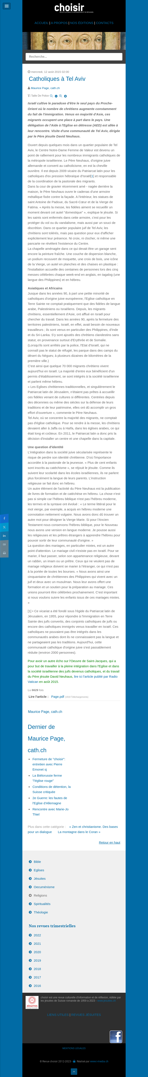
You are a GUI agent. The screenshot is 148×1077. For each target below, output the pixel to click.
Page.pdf (58, 696)
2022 (37, 935)
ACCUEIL (42, 23)
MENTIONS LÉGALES (74, 1048)
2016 (37, 986)
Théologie (41, 912)
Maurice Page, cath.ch (45, 88)
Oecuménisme (44, 887)
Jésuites (40, 878)
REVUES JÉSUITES (86, 1014)
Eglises (39, 870)
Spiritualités (42, 904)
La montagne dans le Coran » (79, 832)
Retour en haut (109, 842)
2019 (37, 960)
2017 (37, 977)
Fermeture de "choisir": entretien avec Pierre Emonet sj (48, 764)
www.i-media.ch (99, 1061)
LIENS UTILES (58, 1014)
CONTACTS (104, 23)
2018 (37, 969)
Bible (37, 862)
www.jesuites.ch (106, 1000)
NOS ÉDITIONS (81, 23)
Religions (40, 895)
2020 (37, 952)
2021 (37, 943)
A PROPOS (59, 23)
